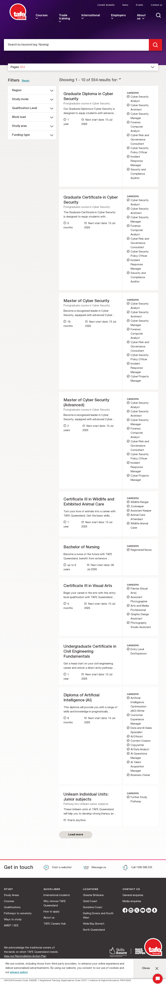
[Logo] (17, 19)
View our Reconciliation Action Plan (25, 956)
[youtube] (142, 911)
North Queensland (94, 930)
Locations (90, 889)
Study (8, 889)
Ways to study (13, 919)
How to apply (51, 911)
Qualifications (12, 907)
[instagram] (130, 911)
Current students (105, 5)
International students (56, 895)
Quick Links (51, 889)
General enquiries (133, 895)
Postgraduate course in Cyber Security (87, 104)
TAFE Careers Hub (54, 924)
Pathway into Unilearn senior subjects (86, 804)
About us (49, 918)
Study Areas (11, 895)
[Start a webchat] (57, 868)
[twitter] (136, 911)
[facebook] (125, 911)
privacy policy (19, 972)
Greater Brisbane (93, 895)
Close (146, 968)
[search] (155, 45)
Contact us (156, 5)
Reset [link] (26, 81)
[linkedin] (148, 911)
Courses (9, 901)
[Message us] (94, 868)
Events (139, 5)
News (125, 5)
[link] (42, 18)
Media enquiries (132, 901)
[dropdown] (83, 67)
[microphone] (154, 911)
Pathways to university (18, 913)
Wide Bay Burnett (93, 924)
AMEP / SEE (11, 925)
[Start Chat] (158, 979)
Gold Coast (90, 901)
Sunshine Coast (92, 907)
